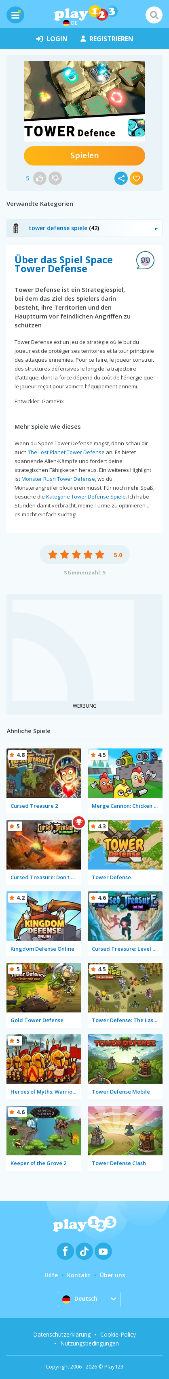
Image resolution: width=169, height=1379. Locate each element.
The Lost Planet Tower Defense (66, 452)
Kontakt (79, 1275)
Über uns (112, 1275)
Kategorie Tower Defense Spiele (86, 496)
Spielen (84, 155)
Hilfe (51, 1275)
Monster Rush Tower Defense (58, 478)
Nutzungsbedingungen (89, 1343)
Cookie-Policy (118, 1334)
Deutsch (79, 1299)
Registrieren (106, 38)
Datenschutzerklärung (62, 1334)
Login (52, 38)
